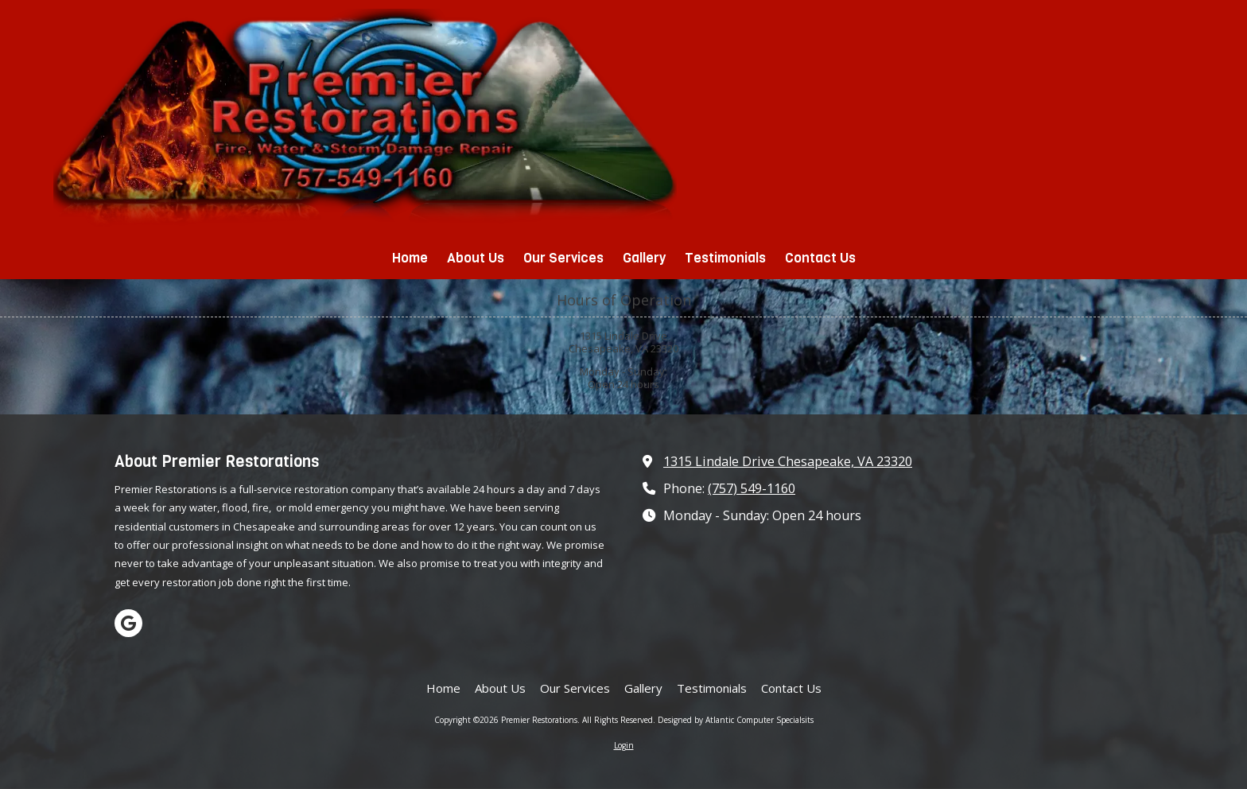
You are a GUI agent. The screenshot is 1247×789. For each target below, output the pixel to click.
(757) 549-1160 (751, 488)
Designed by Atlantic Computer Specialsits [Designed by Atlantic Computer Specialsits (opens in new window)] (736, 719)
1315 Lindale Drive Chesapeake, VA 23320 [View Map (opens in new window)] (787, 461)
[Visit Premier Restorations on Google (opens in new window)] (128, 623)
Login (624, 745)
